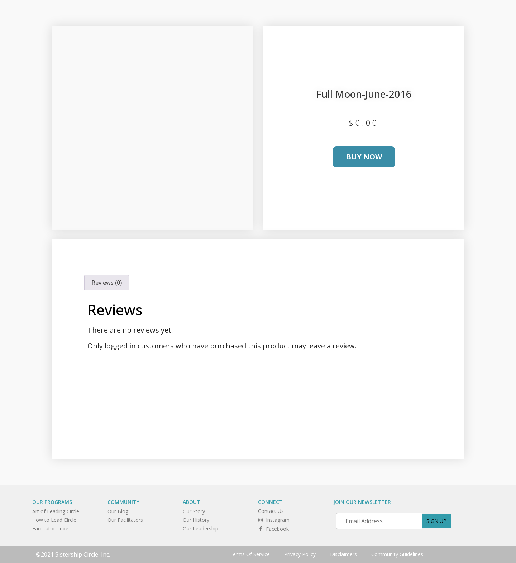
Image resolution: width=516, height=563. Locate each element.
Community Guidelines (397, 554)
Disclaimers (343, 554)
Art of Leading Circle (55, 511)
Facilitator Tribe (50, 528)
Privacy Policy (300, 554)
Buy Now (364, 157)
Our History (196, 519)
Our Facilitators (125, 519)
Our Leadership (200, 528)
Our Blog (118, 511)
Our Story (194, 511)
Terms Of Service (250, 554)
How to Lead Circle (54, 519)
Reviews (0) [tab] (106, 283)
